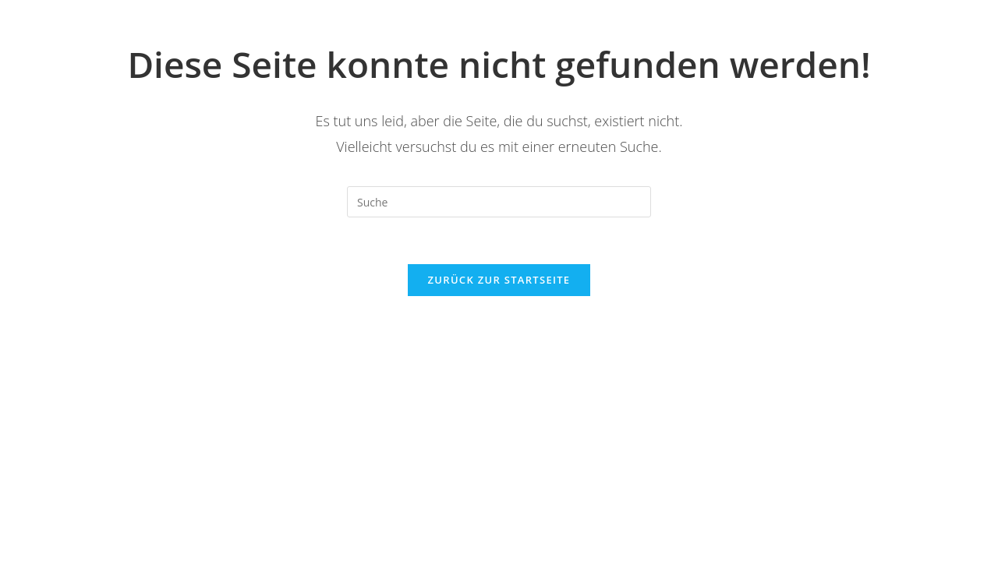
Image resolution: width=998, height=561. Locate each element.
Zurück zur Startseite (499, 280)
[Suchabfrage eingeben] (499, 201)
